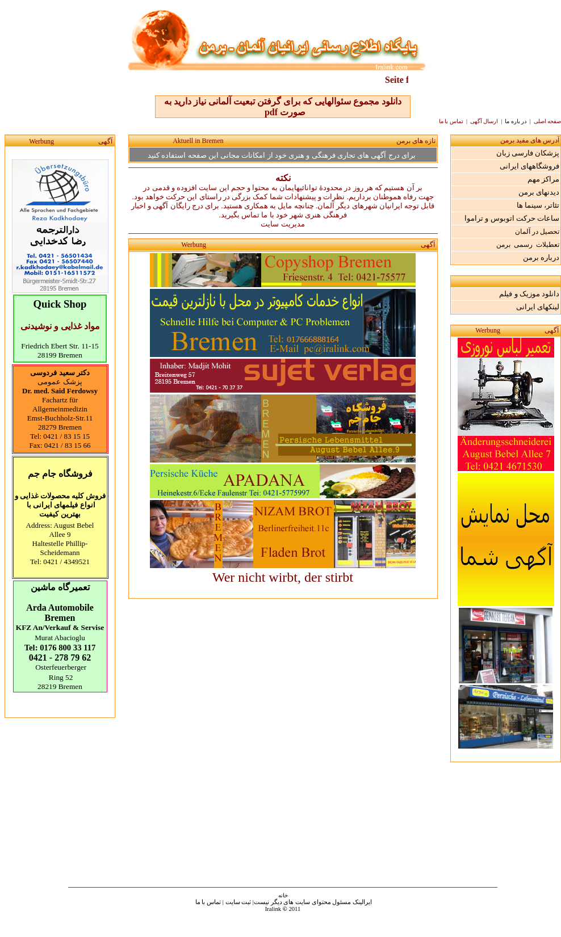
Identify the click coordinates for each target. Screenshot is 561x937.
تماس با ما (208, 902)
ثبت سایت (238, 902)
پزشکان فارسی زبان (528, 153)
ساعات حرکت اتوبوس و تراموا (511, 218)
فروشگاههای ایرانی (529, 166)
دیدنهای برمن (538, 192)
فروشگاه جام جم (60, 473)
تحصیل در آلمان (537, 232)
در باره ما (516, 121)
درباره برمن (541, 257)
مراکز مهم (543, 179)
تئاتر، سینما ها (538, 205)
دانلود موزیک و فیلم (529, 293)
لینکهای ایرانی (537, 306)
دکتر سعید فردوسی (60, 372)
